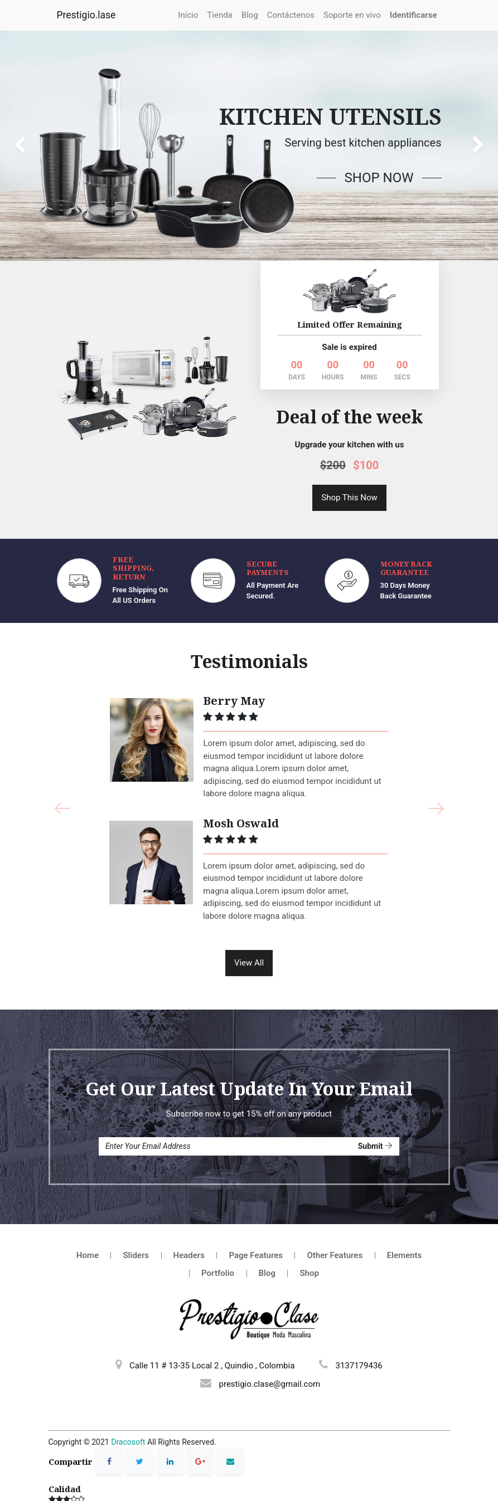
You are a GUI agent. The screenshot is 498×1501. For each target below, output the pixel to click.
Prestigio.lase (86, 15)
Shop (308, 1233)
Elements (404, 1215)
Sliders (136, 1215)
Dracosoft (128, 1401)
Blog (267, 1233)
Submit (375, 1105)
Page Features (256, 1215)
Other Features (334, 1215)
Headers (189, 1215)
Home (87, 1215)
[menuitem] (187, 15)
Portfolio (217, 1233)
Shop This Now (349, 457)
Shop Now (379, 178)
